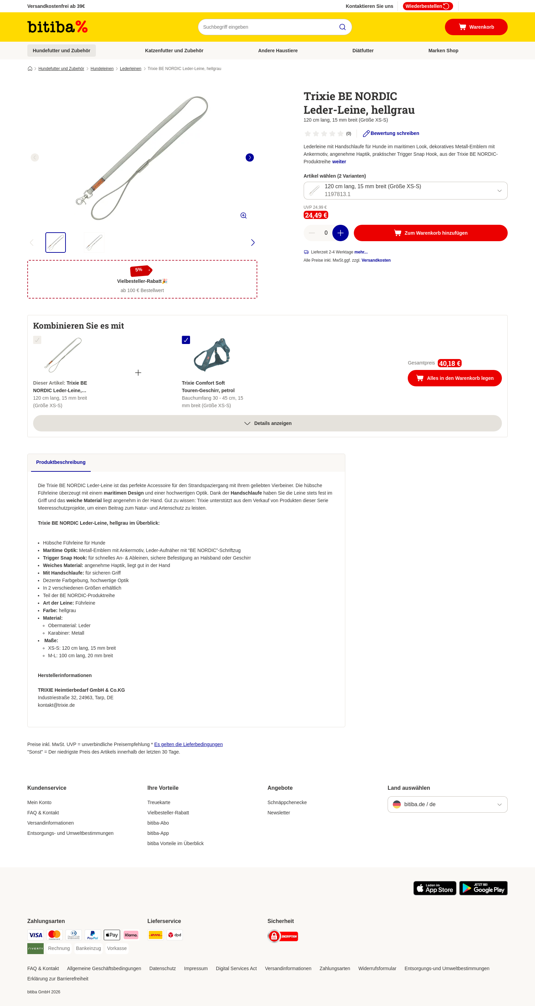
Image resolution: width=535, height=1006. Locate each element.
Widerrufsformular (377, 968)
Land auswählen (409, 788)
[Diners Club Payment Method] (74, 936)
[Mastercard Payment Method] (54, 936)
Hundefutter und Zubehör (61, 50)
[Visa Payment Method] (35, 936)
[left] (35, 157)
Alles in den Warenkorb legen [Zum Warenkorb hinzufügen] (459, 379)
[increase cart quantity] (340, 233)
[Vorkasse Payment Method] (117, 948)
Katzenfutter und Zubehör (174, 50)
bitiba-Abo (158, 823)
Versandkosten (376, 260)
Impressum (196, 968)
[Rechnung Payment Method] (59, 948)
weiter (339, 161)
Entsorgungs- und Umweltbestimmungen (70, 833)
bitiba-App (158, 833)
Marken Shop (444, 50)
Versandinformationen (50, 823)
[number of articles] (326, 233)
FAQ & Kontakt (43, 812)
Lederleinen (131, 68)
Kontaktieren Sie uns (369, 6)
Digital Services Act (236, 968)
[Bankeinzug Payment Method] (88, 948)
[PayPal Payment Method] (93, 936)
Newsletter (279, 812)
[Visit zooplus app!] (435, 893)
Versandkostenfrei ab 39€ (56, 6)
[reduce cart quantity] (312, 233)
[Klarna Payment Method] (131, 936)
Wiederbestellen (428, 6)
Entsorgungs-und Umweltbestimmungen (447, 968)
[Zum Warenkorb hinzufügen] (431, 233)
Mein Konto (39, 802)
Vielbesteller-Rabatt (168, 812)
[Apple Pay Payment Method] (112, 936)
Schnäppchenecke (287, 802)
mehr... (361, 252)
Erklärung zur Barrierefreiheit (57, 978)
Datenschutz (162, 968)
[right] (250, 157)
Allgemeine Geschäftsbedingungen (104, 968)
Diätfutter (363, 50)
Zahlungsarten (335, 968)
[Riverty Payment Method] (35, 949)
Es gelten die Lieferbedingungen (188, 744)
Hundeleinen (101, 68)
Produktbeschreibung (61, 462)
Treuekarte (158, 802)
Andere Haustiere (278, 50)
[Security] (283, 937)
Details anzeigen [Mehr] (267, 423)
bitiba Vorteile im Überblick (175, 843)
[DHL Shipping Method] (155, 936)
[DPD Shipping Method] (175, 936)
